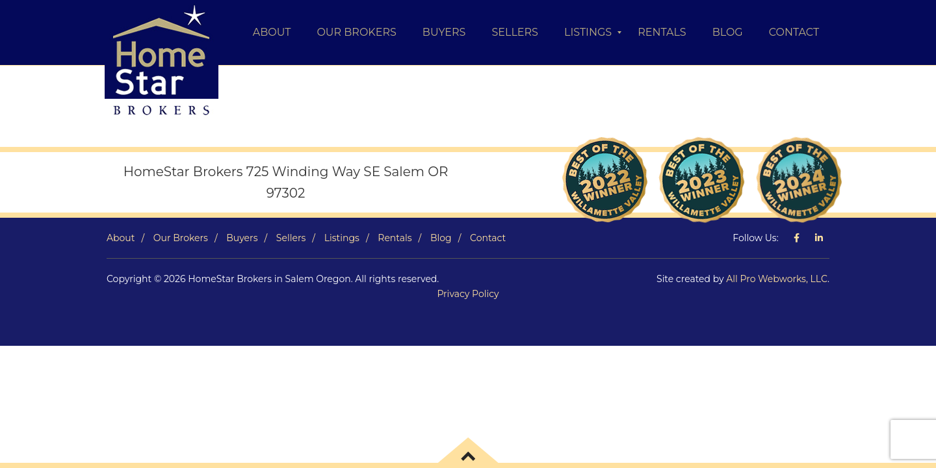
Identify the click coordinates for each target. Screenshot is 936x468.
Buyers (241, 238)
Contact (488, 238)
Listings (341, 238)
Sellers (291, 238)
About (121, 238)
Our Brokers (180, 238)
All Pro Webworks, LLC (776, 279)
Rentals (394, 238)
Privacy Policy (468, 294)
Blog (441, 238)
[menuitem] (272, 32)
